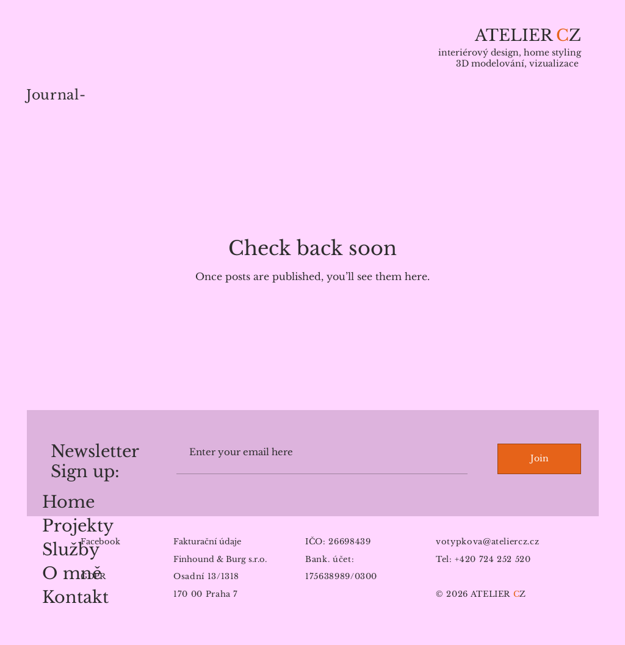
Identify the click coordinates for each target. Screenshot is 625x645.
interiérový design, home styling (509, 52)
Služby (70, 549)
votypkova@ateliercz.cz (487, 541)
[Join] (539, 459)
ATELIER (515, 35)
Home (68, 502)
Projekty (78, 526)
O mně (71, 573)
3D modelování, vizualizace (518, 63)
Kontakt (75, 597)
